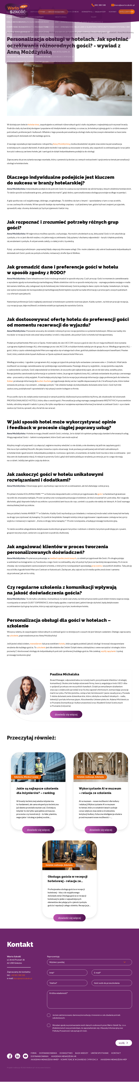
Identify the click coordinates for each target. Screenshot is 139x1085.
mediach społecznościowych (63, 558)
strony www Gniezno (42, 1071)
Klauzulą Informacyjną (113, 1028)
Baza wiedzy (27, 32)
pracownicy (97, 565)
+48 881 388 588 (19, 975)
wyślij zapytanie (108, 651)
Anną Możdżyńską (61, 144)
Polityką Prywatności (64, 1031)
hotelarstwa (33, 124)
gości (100, 494)
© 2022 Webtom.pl (27, 1071)
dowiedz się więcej (66, 714)
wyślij (124, 1042)
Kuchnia (47, 381)
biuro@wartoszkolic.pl (24, 978)
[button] (24, 11)
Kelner (10, 381)
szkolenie (14, 635)
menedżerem (36, 643)
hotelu (62, 643)
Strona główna (13, 32)
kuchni (40, 381)
